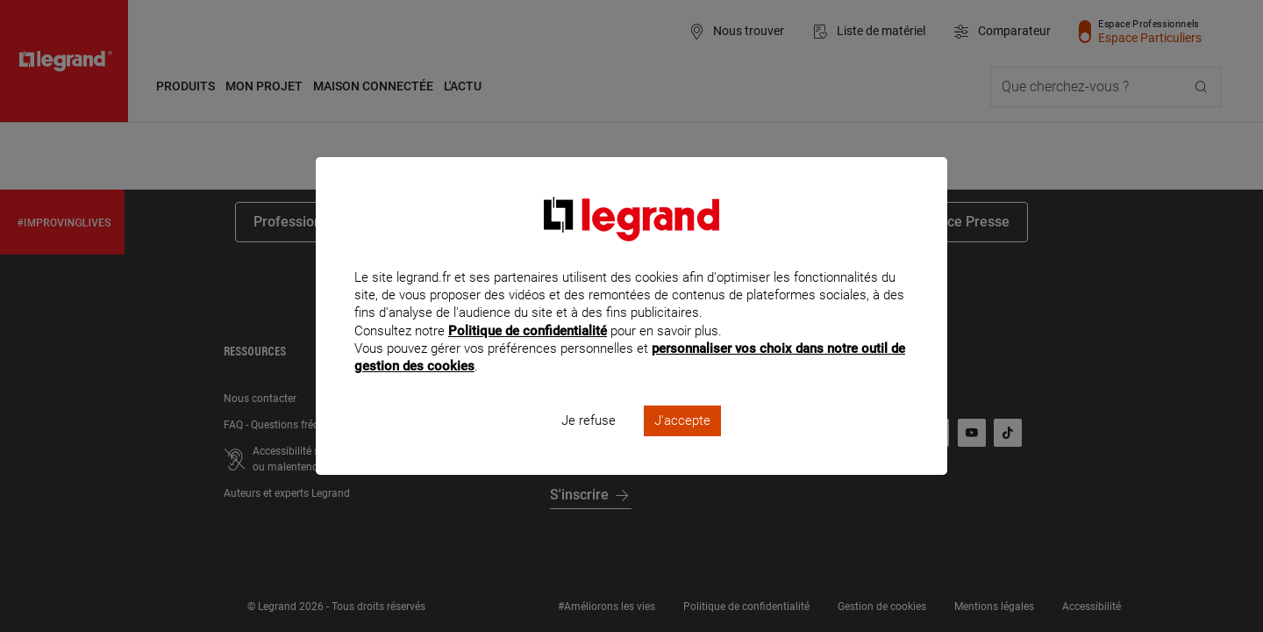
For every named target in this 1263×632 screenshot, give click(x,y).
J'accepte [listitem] (682, 444)
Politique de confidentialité (527, 354)
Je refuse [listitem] (588, 444)
